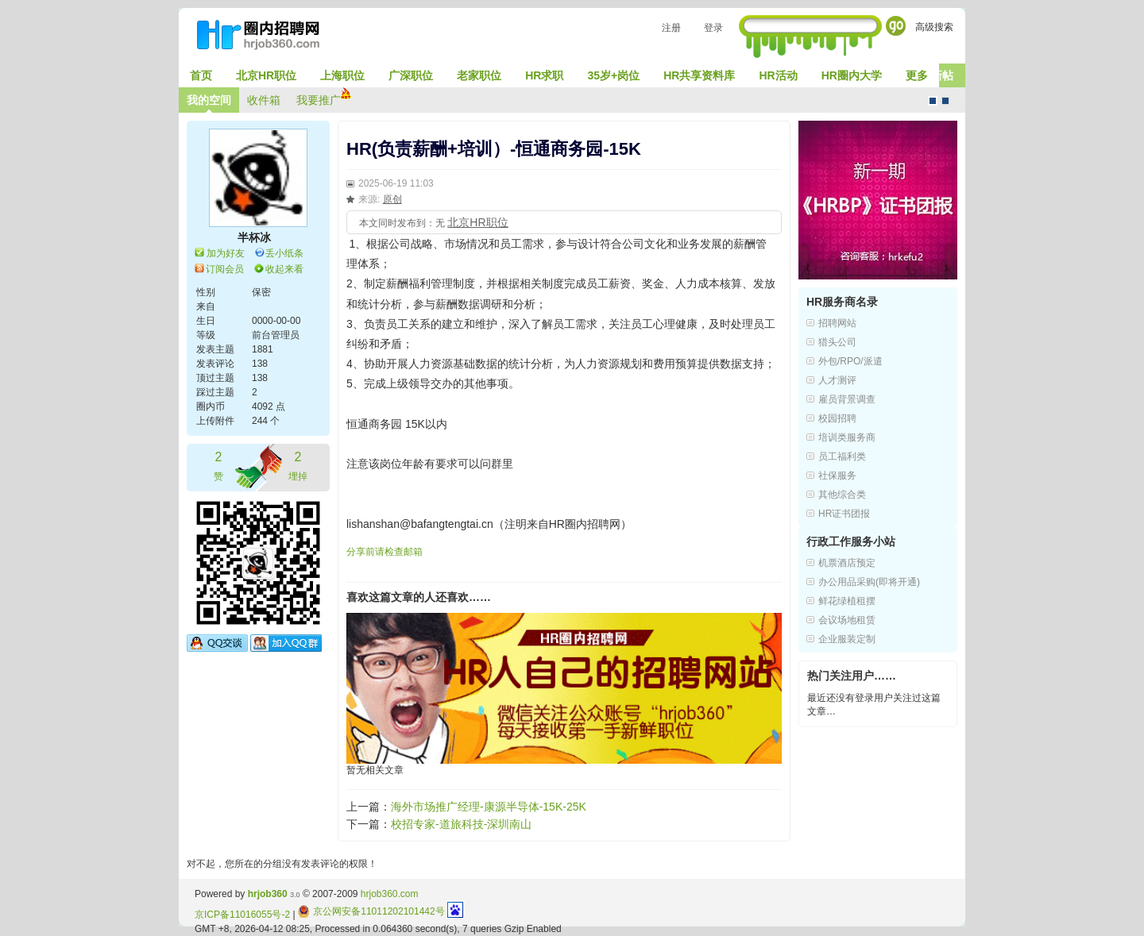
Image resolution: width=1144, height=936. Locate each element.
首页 (201, 75)
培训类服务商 (846, 437)
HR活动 (778, 75)
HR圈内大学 (851, 75)
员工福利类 (842, 456)
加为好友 (226, 253)
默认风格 (932, 101)
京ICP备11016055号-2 (242, 914)
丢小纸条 (284, 253)
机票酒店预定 (846, 562)
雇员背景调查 (846, 399)
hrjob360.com (390, 893)
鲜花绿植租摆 (846, 601)
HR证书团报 (844, 513)
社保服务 (837, 475)
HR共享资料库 (699, 75)
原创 (392, 199)
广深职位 (410, 75)
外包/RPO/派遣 (850, 361)
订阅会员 (225, 269)
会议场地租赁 (846, 620)
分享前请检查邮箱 (384, 551)
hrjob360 (268, 893)
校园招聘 (837, 418)
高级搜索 (934, 27)
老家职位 (479, 75)
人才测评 (837, 380)
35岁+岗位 (613, 75)
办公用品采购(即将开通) (869, 581)
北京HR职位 (266, 75)
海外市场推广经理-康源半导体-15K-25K (488, 806)
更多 (917, 75)
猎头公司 (837, 342)
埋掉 (298, 465)
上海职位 (342, 75)
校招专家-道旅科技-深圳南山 (461, 824)
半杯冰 (254, 237)
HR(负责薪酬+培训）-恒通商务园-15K (493, 149)
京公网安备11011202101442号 (371, 911)
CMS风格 (945, 101)
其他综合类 (842, 494)
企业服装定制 (846, 639)
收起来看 (284, 269)
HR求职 (544, 75)
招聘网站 (837, 323)
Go (896, 26)
